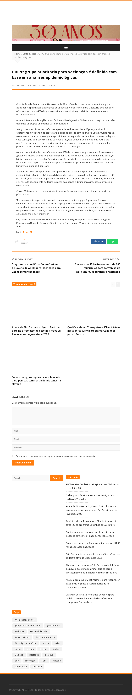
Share (98, 241)
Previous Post (22, 259)
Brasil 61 (27, 232)
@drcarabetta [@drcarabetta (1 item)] (53, 625)
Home (17, 53)
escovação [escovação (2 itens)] (30, 660)
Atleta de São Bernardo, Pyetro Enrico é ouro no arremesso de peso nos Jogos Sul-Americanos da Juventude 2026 (37, 331)
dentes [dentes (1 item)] (56, 649)
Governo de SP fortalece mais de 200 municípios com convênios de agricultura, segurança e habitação (97, 267)
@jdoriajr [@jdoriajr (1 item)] (19, 631)
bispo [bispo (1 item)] (18, 649)
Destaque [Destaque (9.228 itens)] (34, 654)
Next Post (111, 259)
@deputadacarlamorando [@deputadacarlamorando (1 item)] (28, 625)
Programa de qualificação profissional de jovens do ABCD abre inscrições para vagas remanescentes (36, 267)
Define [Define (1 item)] (43, 649)
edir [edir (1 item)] (17, 660)
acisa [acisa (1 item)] (57, 643)
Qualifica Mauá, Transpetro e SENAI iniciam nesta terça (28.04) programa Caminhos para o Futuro (93, 331)
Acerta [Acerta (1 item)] (45, 643)
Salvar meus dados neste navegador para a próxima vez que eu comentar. (56, 456)
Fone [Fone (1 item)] (44, 660)
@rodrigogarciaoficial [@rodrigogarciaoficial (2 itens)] (25, 643)
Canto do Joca (29, 53)
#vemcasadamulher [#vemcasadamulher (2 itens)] (24, 619)
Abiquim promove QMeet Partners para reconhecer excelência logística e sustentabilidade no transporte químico (93, 583)
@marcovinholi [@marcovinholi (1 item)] (22, 637)
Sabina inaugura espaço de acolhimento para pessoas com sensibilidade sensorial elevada (37, 380)
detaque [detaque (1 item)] (49, 654)
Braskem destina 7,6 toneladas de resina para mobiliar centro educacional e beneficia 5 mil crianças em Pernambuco (90, 598)
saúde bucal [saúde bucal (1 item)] (21, 666)
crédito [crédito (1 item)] (30, 649)
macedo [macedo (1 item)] (57, 660)
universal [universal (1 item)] (37, 666)
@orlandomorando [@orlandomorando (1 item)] (45, 637)
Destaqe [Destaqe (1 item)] (19, 654)
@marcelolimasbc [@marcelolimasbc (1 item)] (39, 631)
